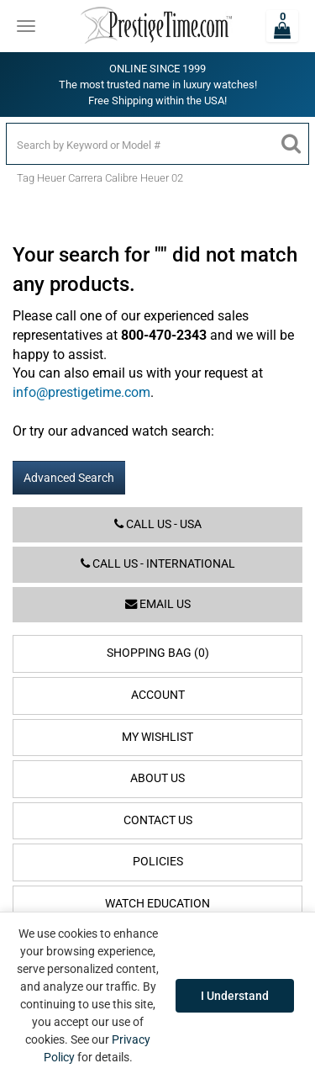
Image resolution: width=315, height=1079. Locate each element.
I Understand (235, 995)
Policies (158, 861)
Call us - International (158, 564)
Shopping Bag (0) (158, 653)
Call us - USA (158, 524)
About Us (157, 778)
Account (158, 695)
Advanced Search (69, 477)
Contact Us (157, 820)
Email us (158, 604)
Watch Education (157, 904)
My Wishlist (157, 737)
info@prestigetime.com (81, 392)
